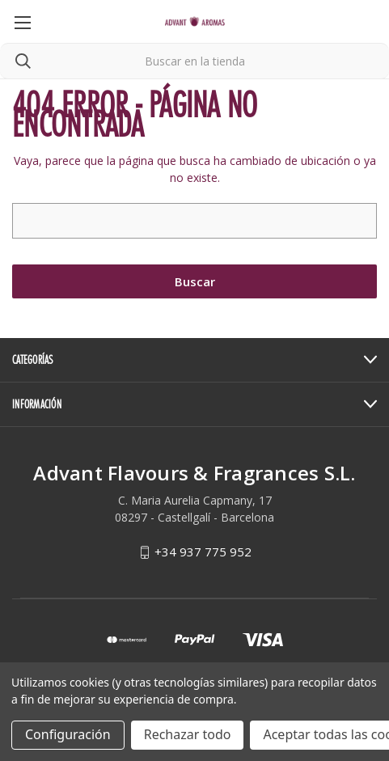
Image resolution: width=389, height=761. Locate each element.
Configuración (68, 734)
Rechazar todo (187, 734)
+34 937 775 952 (203, 551)
